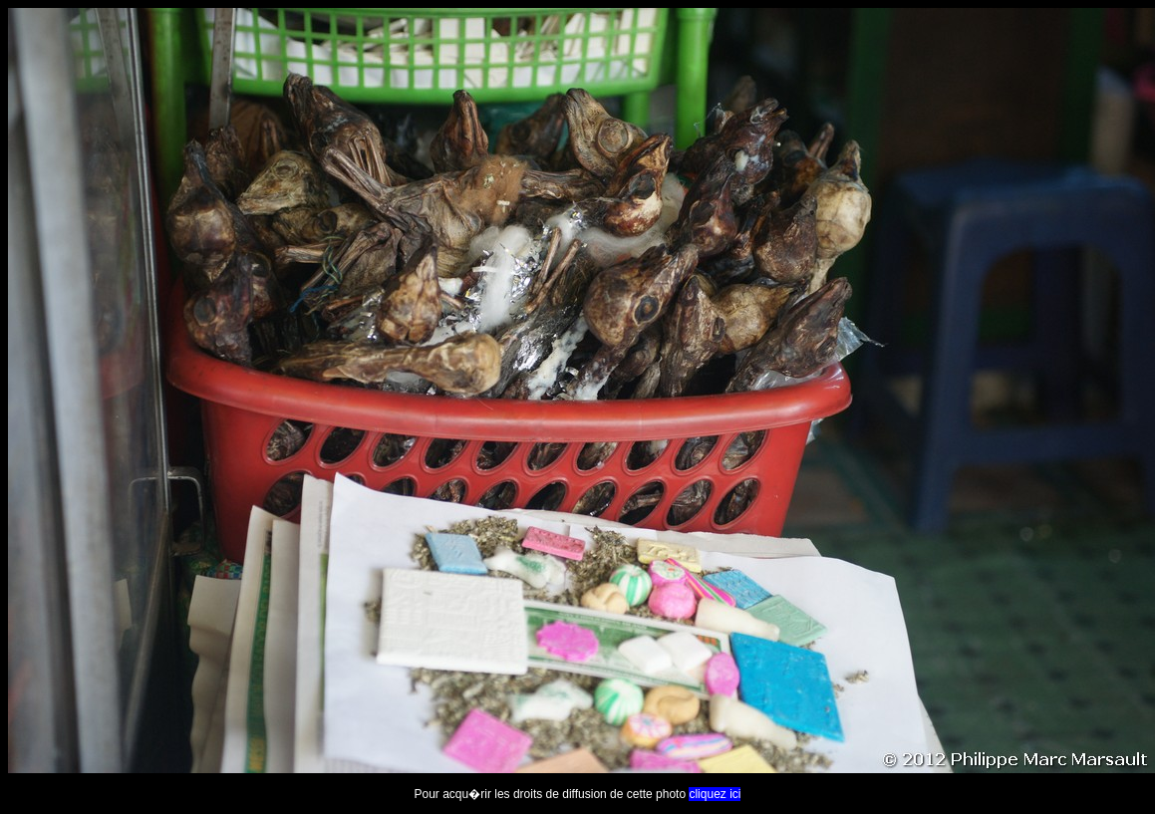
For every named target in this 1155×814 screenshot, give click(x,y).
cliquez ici (714, 794)
